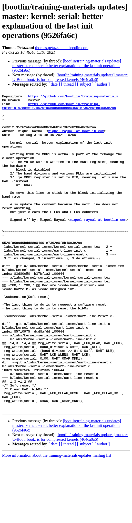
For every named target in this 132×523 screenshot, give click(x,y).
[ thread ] (68, 84)
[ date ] (54, 84)
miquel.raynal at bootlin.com (76, 138)
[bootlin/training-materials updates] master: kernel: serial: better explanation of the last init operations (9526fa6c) (66, 65)
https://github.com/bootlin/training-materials (73, 97)
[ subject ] (85, 84)
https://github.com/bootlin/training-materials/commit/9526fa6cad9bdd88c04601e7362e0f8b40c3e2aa (59, 108)
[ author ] (102, 84)
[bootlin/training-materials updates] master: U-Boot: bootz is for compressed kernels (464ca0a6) (70, 77)
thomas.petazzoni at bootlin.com (61, 47)
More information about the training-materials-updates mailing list (56, 518)
